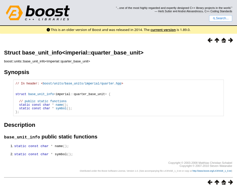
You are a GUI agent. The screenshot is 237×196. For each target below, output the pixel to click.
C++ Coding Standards (218, 11)
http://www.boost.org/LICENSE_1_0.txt (211, 177)
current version (163, 29)
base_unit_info (41, 97)
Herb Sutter (165, 11)
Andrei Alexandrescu (190, 11)
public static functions (46, 105)
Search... (221, 18)
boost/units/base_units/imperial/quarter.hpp (82, 84)
